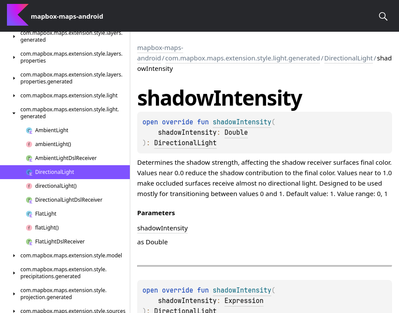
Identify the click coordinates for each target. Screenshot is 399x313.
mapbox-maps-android (160, 52)
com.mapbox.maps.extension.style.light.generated (242, 57)
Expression (244, 300)
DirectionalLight (348, 57)
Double (236, 132)
